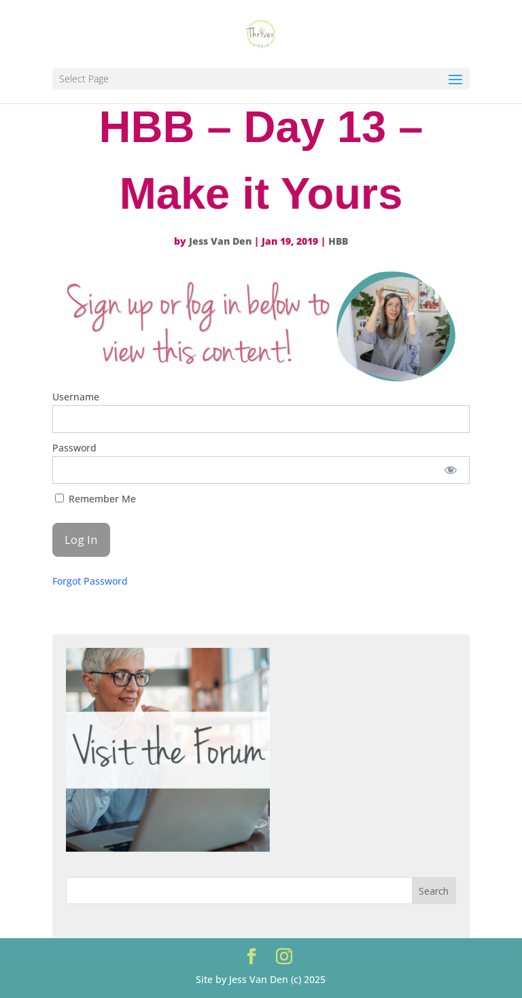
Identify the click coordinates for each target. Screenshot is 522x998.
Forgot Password (90, 580)
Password (74, 447)
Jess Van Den (220, 241)
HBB (338, 241)
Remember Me (95, 498)
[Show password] (450, 470)
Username (75, 396)
